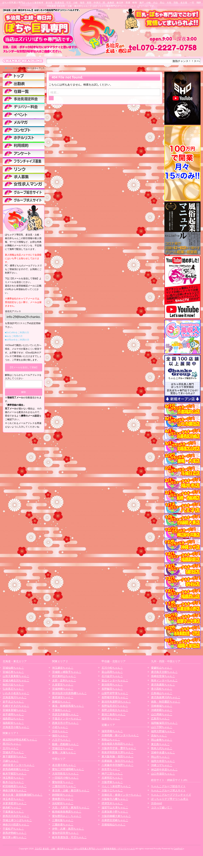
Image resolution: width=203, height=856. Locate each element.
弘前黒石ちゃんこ (13, 688)
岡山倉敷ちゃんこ (161, 739)
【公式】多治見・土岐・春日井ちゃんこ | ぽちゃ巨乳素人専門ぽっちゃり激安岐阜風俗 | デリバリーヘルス (84, 848)
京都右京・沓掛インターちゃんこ (122, 794)
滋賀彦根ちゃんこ (112, 731)
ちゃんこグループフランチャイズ (171, 794)
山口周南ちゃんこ (161, 714)
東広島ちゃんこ (160, 744)
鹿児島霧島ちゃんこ (163, 684)
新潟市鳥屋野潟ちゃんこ (116, 701)
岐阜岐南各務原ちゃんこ (66, 811)
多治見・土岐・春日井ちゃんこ (70, 790)
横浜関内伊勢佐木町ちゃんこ (20, 739)
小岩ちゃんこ (60, 727)
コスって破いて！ (161, 807)
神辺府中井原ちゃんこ (164, 769)
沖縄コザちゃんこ (161, 765)
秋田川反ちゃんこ (13, 684)
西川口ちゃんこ (12, 743)
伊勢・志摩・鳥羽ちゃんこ (68, 828)
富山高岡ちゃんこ (112, 672)
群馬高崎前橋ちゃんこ (16, 769)
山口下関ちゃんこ (161, 727)
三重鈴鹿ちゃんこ (62, 824)
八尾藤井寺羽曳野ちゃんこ (118, 765)
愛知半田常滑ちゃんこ (65, 833)
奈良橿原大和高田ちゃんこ (118, 743)
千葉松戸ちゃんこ (13, 828)
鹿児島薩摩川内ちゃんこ (165, 697)
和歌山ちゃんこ (111, 739)
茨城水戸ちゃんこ (13, 752)
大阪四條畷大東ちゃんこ (116, 816)
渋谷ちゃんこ (60, 731)
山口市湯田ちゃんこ (163, 773)
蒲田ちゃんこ (60, 735)
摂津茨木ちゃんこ (112, 803)
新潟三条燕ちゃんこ (114, 714)
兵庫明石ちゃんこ (112, 777)
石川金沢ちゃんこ (112, 676)
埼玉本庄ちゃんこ (13, 799)
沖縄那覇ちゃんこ (161, 710)
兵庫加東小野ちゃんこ (115, 811)
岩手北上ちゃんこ (13, 701)
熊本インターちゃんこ (164, 680)
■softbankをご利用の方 (17, 339)
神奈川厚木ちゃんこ (15, 790)
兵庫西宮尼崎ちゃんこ (115, 820)
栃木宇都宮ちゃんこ (15, 773)
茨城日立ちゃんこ (62, 748)
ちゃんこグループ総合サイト (168, 786)
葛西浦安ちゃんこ (62, 697)
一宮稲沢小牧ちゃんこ (65, 777)
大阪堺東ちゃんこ (112, 782)
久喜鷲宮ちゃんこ (62, 684)
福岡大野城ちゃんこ (163, 731)
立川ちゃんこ (11, 748)
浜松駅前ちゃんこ (62, 803)
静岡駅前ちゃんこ (62, 794)
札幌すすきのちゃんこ (16, 706)
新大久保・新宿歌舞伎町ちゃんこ (23, 794)
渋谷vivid (156, 803)
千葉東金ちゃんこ (13, 811)
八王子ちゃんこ (61, 739)
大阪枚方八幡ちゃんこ (115, 799)
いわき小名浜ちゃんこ (16, 693)
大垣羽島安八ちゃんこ (65, 773)
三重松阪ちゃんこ (62, 820)
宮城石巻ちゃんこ (13, 672)
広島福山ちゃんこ (161, 693)
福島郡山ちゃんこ (13, 718)
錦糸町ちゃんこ (12, 807)
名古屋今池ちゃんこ (64, 765)
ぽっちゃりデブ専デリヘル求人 (169, 799)
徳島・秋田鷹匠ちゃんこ (165, 701)
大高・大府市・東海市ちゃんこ (70, 807)
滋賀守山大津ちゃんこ (115, 807)
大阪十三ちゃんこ (112, 790)
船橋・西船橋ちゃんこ (65, 744)
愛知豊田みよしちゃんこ (66, 816)
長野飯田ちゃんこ (112, 688)
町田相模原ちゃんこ (15, 786)
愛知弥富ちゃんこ (62, 782)
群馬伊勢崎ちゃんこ (15, 833)
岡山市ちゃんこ (160, 757)
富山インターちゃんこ (115, 680)
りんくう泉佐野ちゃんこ (116, 786)
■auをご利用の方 (14, 336)
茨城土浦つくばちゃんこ (17, 820)
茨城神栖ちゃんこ (62, 688)
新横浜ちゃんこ (61, 701)
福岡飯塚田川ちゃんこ (164, 723)
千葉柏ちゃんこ (61, 710)
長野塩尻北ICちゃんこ (115, 706)
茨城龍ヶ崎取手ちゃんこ (66, 672)
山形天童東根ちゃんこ (16, 676)
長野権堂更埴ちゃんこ (115, 697)
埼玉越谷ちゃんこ (62, 667)
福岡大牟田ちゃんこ (163, 761)
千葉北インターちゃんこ (66, 718)
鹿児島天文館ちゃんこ (164, 672)
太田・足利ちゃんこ (64, 680)
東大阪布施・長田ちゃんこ (118, 756)
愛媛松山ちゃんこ (161, 667)
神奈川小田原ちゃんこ (16, 824)
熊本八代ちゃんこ (161, 748)
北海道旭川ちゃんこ (15, 697)
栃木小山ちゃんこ (13, 782)
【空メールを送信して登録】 (23, 367)
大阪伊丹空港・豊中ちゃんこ (119, 748)
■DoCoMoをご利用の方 (17, 332)
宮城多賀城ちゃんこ (15, 710)
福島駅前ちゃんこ (13, 723)
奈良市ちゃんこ (111, 769)
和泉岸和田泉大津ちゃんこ (118, 752)
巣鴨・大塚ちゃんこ (64, 752)
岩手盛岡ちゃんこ (13, 714)
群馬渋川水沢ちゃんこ (16, 816)
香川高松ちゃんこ (161, 688)
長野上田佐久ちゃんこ (115, 710)
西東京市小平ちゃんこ (65, 723)
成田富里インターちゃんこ (19, 765)
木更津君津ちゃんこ (15, 803)
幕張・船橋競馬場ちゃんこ (68, 706)
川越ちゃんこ (11, 761)
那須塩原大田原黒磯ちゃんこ (69, 693)
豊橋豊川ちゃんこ (62, 799)
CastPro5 (178, 848)
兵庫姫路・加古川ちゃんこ (118, 761)
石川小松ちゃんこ (112, 667)
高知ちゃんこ (159, 735)
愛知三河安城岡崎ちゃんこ (68, 769)
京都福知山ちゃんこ (114, 824)
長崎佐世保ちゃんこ (163, 676)
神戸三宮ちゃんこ (112, 773)
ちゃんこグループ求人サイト (168, 790)
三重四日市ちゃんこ (64, 786)
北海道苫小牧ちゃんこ (16, 727)
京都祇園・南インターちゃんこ (120, 735)
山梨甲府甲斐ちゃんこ (115, 693)
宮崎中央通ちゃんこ (163, 752)
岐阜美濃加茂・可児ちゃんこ (69, 837)
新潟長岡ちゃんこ (112, 684)
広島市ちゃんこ (160, 718)
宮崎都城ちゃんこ (161, 706)
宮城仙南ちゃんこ (13, 667)
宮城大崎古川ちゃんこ (16, 680)
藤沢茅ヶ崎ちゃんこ (15, 837)
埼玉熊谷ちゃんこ (13, 777)
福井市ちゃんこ (111, 718)
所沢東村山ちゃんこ (64, 676)
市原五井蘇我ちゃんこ (65, 714)
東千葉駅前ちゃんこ (15, 756)
